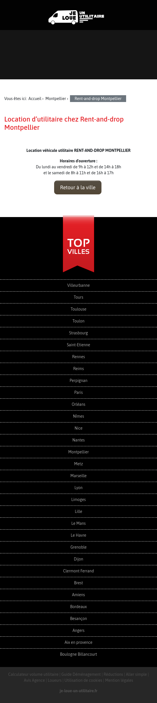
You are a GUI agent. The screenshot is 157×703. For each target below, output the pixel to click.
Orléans (78, 404)
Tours (78, 297)
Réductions (113, 674)
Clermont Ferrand (78, 571)
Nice (78, 428)
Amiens (78, 594)
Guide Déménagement (81, 674)
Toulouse (78, 309)
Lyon (79, 487)
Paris (78, 392)
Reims (78, 368)
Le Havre (78, 535)
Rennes (78, 356)
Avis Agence (34, 680)
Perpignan (79, 380)
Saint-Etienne (78, 345)
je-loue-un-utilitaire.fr (78, 691)
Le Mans (78, 523)
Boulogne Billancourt (78, 654)
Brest (78, 583)
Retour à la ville (78, 187)
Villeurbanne (78, 285)
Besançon (78, 618)
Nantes (78, 440)
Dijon (78, 559)
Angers (78, 630)
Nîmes (78, 416)
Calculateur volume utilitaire (33, 674)
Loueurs (54, 680)
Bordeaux (78, 606)
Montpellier (78, 452)
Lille (78, 511)
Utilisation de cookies (83, 680)
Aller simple (136, 674)
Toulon (78, 321)
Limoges (78, 499)
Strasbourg (78, 333)
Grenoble (78, 547)
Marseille (78, 475)
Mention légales (119, 680)
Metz (78, 464)
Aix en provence (78, 642)
